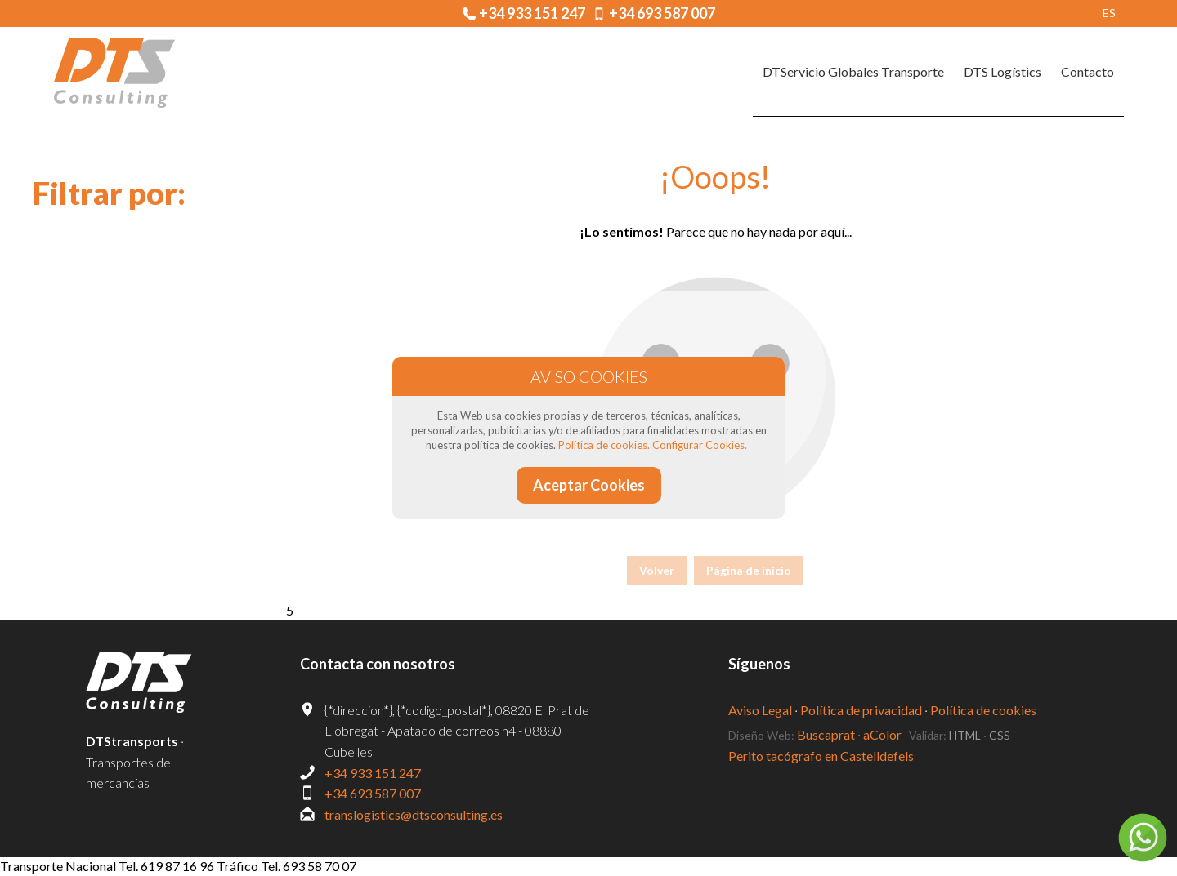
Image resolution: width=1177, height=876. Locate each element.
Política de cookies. (604, 444)
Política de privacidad (861, 710)
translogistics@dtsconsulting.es (413, 814)
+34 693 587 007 (662, 13)
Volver (656, 570)
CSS (999, 735)
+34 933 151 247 (532, 13)
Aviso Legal (760, 710)
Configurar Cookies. (699, 444)
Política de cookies (983, 710)
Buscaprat (826, 734)
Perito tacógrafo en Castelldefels (821, 755)
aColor (882, 734)
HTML (965, 735)
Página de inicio (748, 570)
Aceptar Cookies (589, 485)
